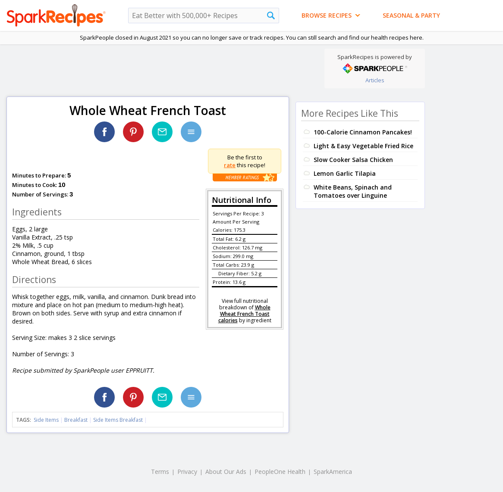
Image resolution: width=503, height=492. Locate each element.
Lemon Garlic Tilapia (345, 173)
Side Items (46, 419)
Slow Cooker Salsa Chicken (353, 160)
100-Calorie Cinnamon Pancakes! (363, 132)
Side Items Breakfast (118, 419)
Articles (374, 80)
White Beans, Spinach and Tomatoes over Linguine (353, 191)
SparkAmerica (333, 471)
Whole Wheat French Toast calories (244, 314)
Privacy (187, 471)
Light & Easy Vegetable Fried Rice (363, 146)
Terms (160, 471)
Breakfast (76, 419)
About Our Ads (225, 471)
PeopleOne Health (280, 471)
